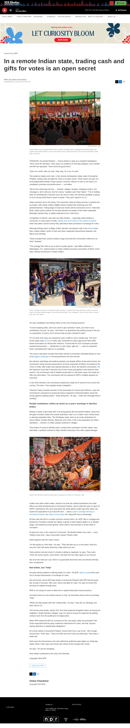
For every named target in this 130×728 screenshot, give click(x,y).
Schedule (51, 21)
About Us (112, 21)
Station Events (64, 21)
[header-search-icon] (112, 5)
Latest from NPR (24, 21)
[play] (4, 15)
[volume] (10, 15)
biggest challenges (41, 361)
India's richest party (56, 519)
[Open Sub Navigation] (14, 21)
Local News (7, 21)
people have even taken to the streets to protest (77, 225)
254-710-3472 (76, 709)
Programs (38, 21)
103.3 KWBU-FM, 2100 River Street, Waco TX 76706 (57, 714)
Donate (123, 5)
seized (90, 233)
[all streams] (121, 15)
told (98, 371)
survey (47, 345)
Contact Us (49, 709)
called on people (85, 577)
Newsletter (80, 21)
